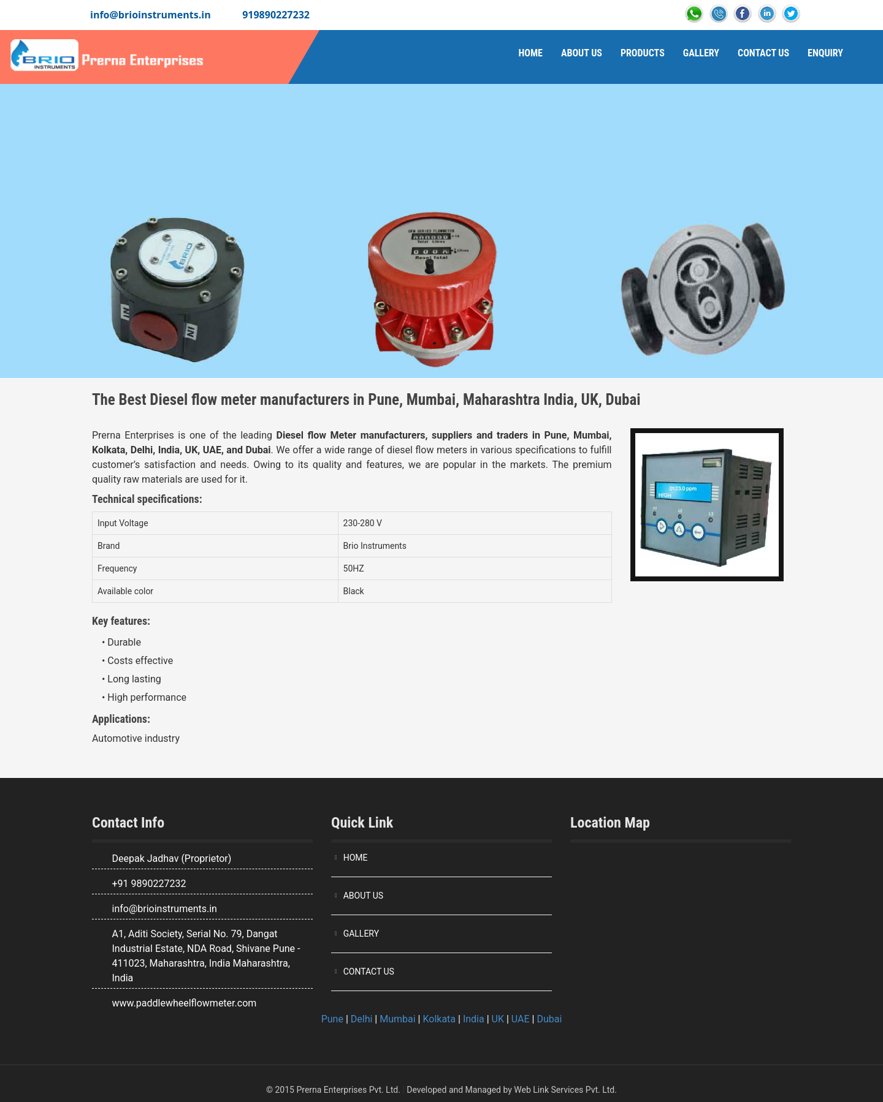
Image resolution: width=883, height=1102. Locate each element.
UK (498, 1019)
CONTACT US (368, 971)
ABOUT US (363, 895)
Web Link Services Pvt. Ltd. (565, 1090)
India (473, 1019)
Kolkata (439, 1019)
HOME (355, 857)
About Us (581, 53)
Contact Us (763, 53)
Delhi (362, 1019)
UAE (520, 1019)
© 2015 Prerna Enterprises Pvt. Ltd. (333, 1090)
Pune (332, 1019)
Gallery (701, 53)
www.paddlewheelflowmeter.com (184, 1003)
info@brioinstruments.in (150, 14)
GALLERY (361, 933)
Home (530, 53)
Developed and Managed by (459, 1090)
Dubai (549, 1019)
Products (643, 53)
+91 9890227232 (149, 883)
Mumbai (397, 1019)
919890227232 (276, 14)
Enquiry (825, 53)
